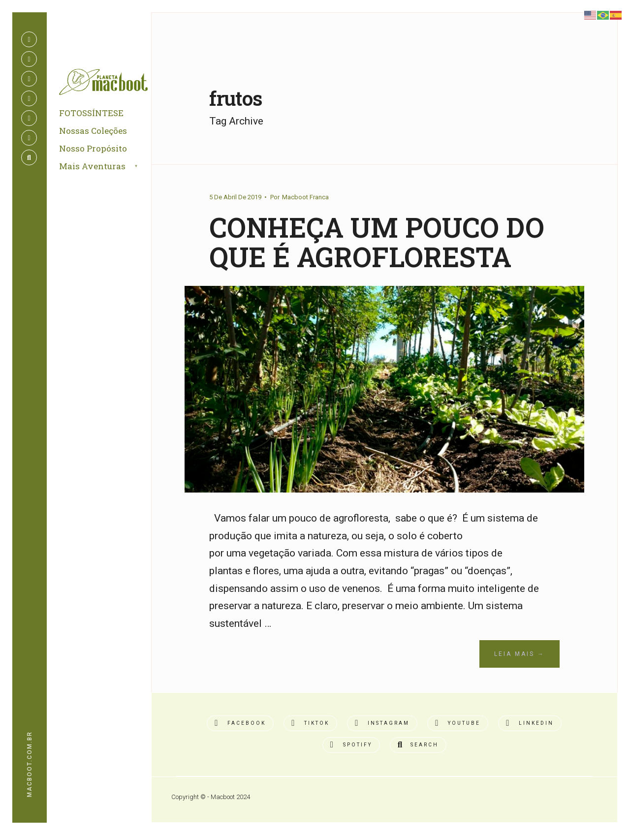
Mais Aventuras (92, 166)
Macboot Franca (305, 197)
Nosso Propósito (93, 148)
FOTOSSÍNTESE (91, 113)
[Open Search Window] (29, 157)
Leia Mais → (519, 653)
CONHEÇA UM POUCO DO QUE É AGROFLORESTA (376, 242)
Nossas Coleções (93, 130)
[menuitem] (110, 167)
